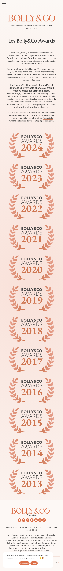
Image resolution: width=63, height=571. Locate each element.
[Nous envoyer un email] (40, 520)
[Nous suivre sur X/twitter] (27, 520)
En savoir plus (24, 563)
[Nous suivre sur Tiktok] (44, 520)
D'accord (34, 563)
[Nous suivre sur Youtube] (36, 520)
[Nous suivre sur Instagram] (23, 520)
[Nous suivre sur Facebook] (19, 520)
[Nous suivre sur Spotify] (32, 520)
